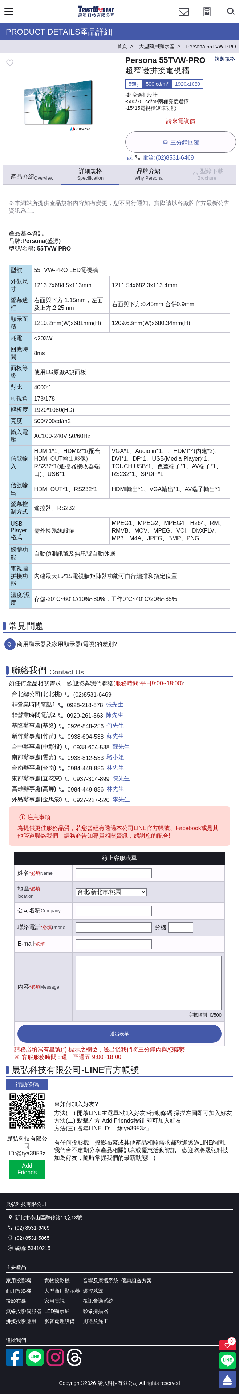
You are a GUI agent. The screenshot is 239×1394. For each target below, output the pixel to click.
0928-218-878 (85, 705)
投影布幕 (16, 1301)
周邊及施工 (95, 1321)
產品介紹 (32, 177)
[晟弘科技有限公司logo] (96, 16)
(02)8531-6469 (175, 158)
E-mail (25, 944)
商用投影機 (18, 1291)
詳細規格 (90, 174)
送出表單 (119, 1033)
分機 (160, 927)
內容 (23, 987)
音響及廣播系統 (100, 1280)
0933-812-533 (86, 758)
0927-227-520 (91, 800)
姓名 (23, 873)
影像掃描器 (95, 1311)
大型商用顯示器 (62, 1291)
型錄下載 (207, 174)
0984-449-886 (86, 768)
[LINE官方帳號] (35, 1364)
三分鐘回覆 (180, 142)
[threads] (75, 1364)
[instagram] (55, 1364)
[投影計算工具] (207, 18)
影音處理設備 (59, 1321)
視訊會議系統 (98, 1301)
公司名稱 (29, 910)
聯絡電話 (29, 927)
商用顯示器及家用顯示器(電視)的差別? (67, 644)
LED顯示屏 (56, 1311)
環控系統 (93, 1291)
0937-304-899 (91, 779)
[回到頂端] (227, 1379)
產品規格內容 (66, 203)
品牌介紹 (149, 174)
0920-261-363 (85, 716)
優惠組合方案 (136, 1280)
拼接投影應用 (21, 1321)
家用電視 (54, 1301)
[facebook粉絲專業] (14, 1364)
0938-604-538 (86, 737)
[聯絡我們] (184, 18)
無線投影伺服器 (23, 1311)
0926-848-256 (86, 726)
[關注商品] (227, 1345)
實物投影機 (57, 1280)
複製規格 (225, 59)
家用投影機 (18, 1280)
